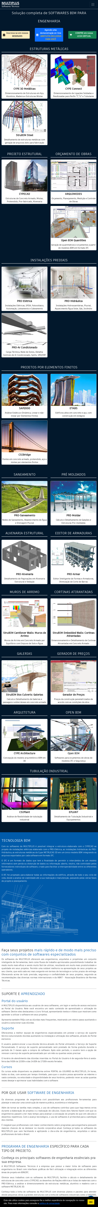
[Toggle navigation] (92, 4)
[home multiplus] (10, 4)
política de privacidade (49, 1203)
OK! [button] (91, 1202)
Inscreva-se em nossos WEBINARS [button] (15, 34)
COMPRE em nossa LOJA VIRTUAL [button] (81, 34)
